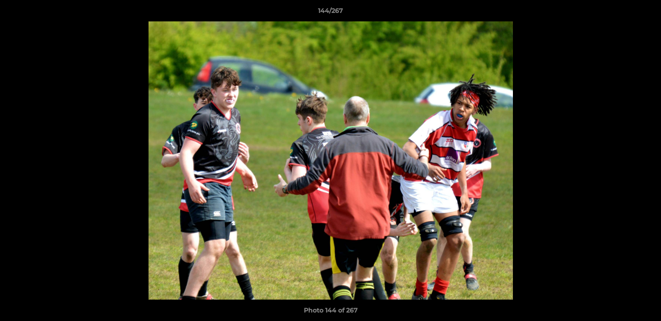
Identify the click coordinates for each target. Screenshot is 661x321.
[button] (645, 13)
